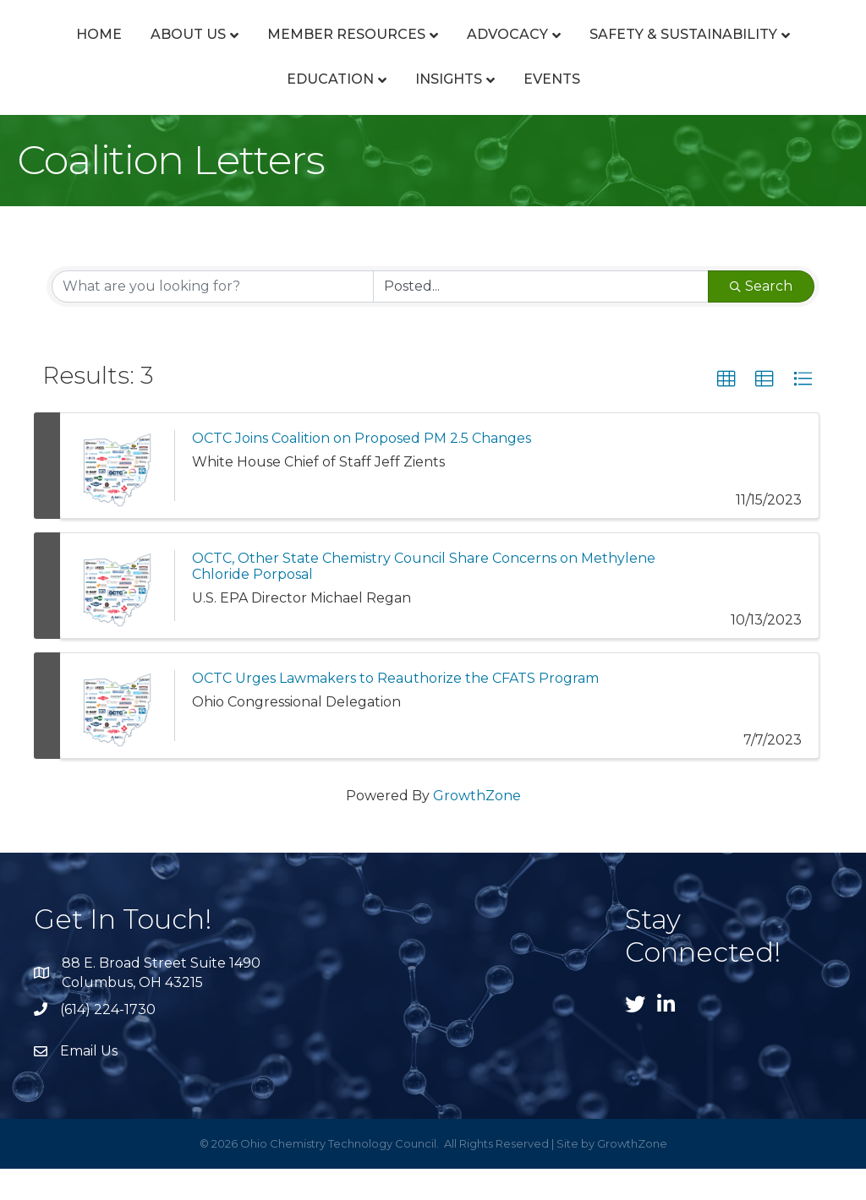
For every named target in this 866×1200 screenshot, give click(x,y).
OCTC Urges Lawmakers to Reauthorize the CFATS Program (395, 709)
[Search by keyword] (213, 318)
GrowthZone (477, 827)
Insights (562, 110)
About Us (203, 49)
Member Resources (361, 49)
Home (114, 49)
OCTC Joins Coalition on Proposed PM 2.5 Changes (361, 469)
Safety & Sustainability (265, 110)
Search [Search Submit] (761, 317)
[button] (726, 411)
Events (666, 110)
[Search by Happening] (541, 318)
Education (444, 110)
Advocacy (522, 49)
